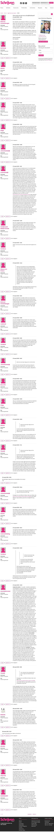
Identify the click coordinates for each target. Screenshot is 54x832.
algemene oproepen (12, 13)
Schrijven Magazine (23, 826)
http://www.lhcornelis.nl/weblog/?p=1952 (21, 194)
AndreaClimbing (5, 534)
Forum (20, 822)
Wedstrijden (24, 7)
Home (2, 7)
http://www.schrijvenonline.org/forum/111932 (22, 496)
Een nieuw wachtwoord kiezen (45, 4)
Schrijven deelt (22, 830)
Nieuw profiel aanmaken (36, 4)
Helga (2, 130)
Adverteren (21, 828)
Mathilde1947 (4, 796)
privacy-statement (49, 60)
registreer (8, 57)
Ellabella (3, 715)
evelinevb (3, 324)
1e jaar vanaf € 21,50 (43, 41)
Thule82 (3, 109)
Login (2, 57)
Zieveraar (3, 88)
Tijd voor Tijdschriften (49, 823)
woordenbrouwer (5, 591)
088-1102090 (3, 824)
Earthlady (3, 48)
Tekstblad (47, 822)
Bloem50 (3, 385)
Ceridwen (3, 249)
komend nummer (42, 36)
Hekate (3, 68)
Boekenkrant (47, 821)
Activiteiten (32, 7)
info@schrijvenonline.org (6, 823)
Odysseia (3, 775)
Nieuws (20, 821)
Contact (51, 7)
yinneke (3, 746)
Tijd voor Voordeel (48, 825)
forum (5, 13)
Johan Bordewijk (5, 151)
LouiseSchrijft (4, 172)
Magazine (40, 7)
